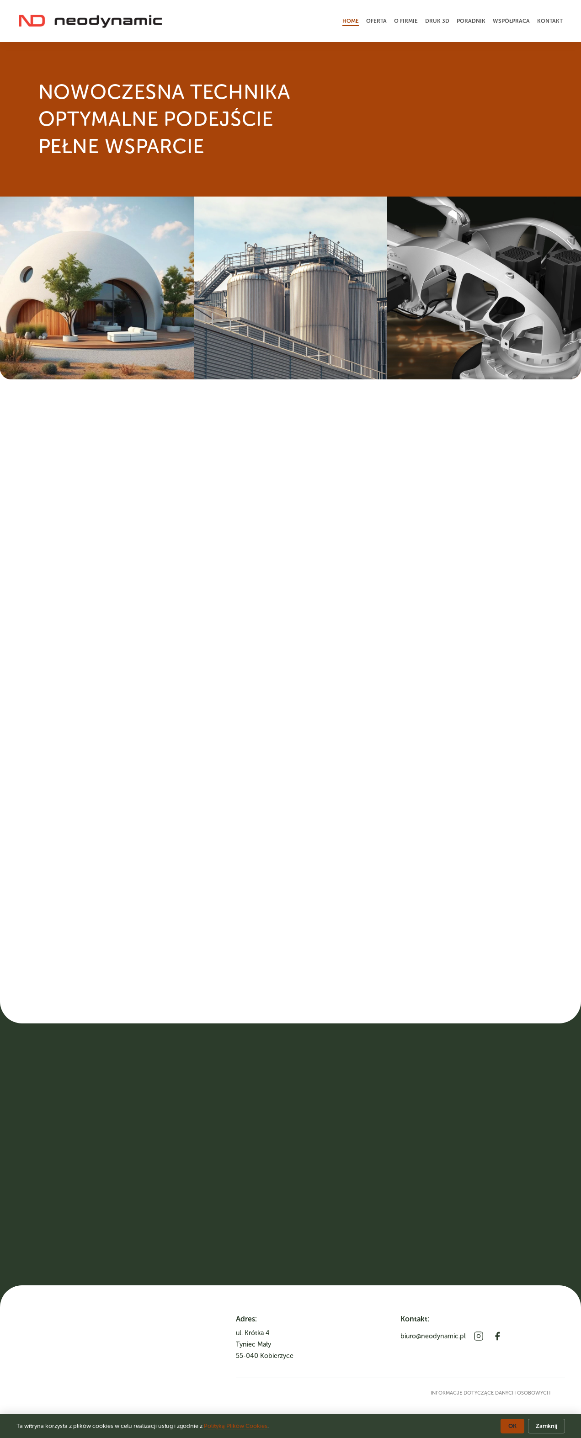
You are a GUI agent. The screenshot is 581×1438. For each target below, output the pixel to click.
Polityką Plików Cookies (235, 1425)
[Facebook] (497, 1336)
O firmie (406, 21)
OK (512, 1425)
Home (350, 21)
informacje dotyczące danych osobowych (490, 1393)
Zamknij (546, 1425)
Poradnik (471, 21)
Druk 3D (437, 21)
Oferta (376, 21)
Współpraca (511, 21)
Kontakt (550, 21)
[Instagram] (478, 1336)
